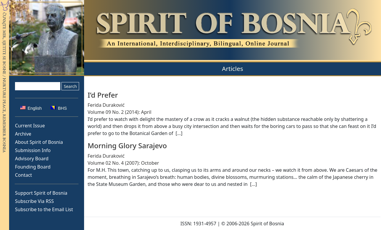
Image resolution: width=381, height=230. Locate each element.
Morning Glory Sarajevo (127, 145)
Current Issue (30, 125)
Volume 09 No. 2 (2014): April (119, 112)
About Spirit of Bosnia (39, 142)
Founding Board (33, 167)
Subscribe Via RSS (34, 201)
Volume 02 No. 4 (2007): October (123, 163)
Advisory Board (32, 158)
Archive (23, 134)
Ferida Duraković (106, 105)
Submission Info (33, 150)
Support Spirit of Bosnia (41, 193)
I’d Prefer (103, 95)
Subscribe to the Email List (44, 209)
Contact (23, 175)
